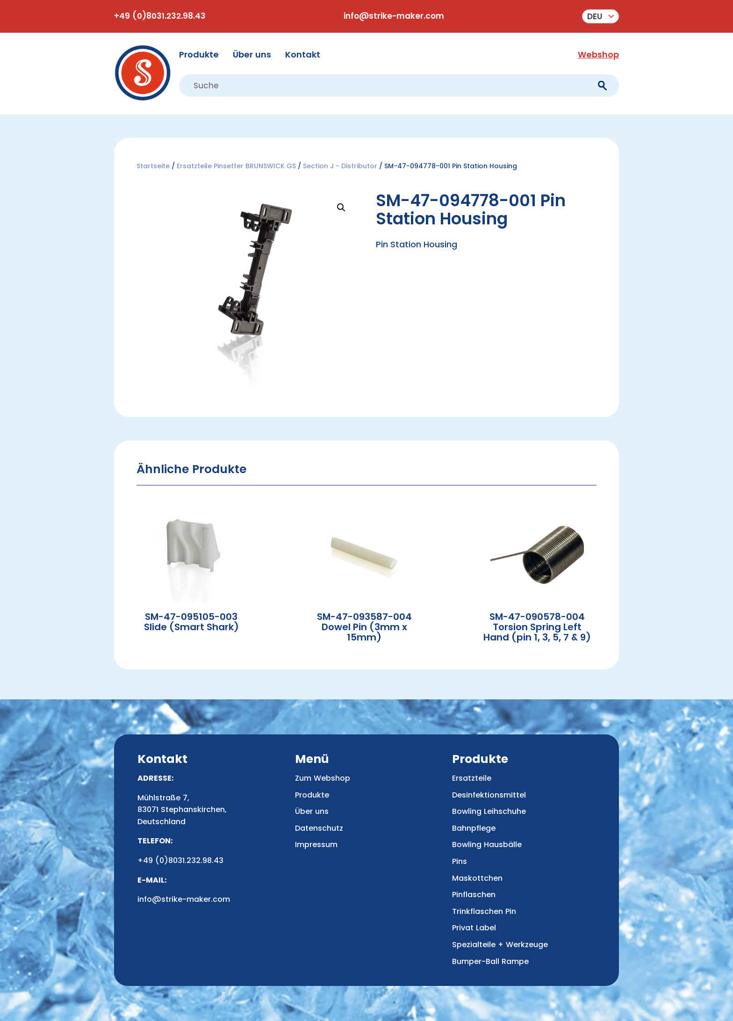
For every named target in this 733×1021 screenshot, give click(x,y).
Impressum (316, 844)
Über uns (252, 54)
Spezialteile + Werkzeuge (500, 944)
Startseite (153, 166)
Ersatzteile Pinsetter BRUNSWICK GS (236, 166)
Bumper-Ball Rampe (490, 961)
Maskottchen (477, 878)
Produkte (199, 54)
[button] (341, 207)
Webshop (598, 54)
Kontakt (302, 54)
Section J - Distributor (340, 166)
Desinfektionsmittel (489, 795)
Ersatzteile (471, 778)
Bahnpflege (474, 828)
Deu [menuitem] (595, 16)
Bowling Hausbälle (487, 844)
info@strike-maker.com (394, 16)
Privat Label (474, 927)
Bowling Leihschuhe (489, 811)
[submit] (602, 85)
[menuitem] (600, 16)
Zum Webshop (322, 778)
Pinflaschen (474, 894)
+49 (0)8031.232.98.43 (160, 16)
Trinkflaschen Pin (484, 911)
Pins (459, 861)
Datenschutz (319, 828)
